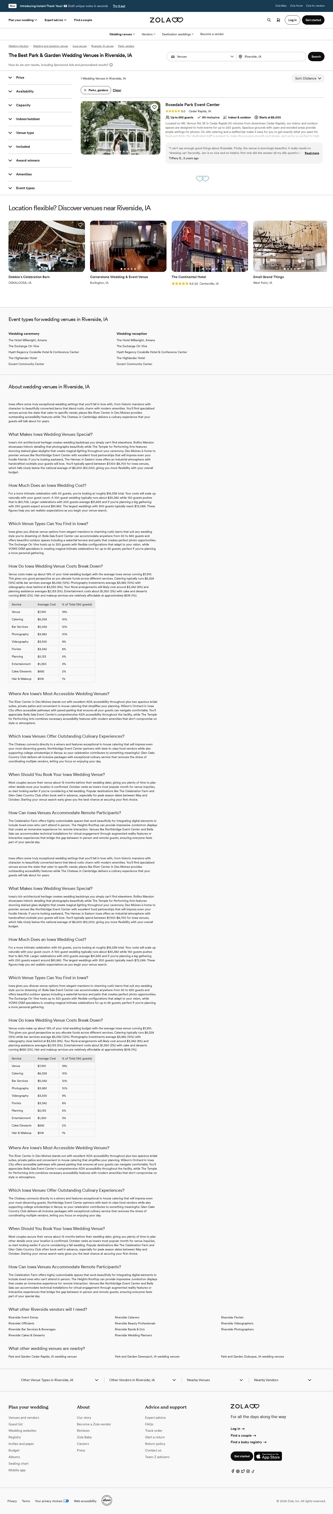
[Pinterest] (238, 1472)
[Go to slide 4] (124, 151)
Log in (238, 1429)
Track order (153, 1431)
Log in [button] (292, 20)
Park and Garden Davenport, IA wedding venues (147, 1356)
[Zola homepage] (166, 20)
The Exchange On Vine (23, 346)
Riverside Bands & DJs (130, 1329)
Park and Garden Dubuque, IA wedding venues (252, 1356)
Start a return (155, 1437)
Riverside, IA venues (102, 46)
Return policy (155, 1444)
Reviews (83, 1431)
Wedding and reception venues (50, 46)
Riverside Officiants (21, 1323)
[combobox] (271, 56)
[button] (232, 56)
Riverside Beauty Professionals (135, 1323)
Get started (242, 1456)
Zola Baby (281, 5)
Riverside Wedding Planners (133, 1335)
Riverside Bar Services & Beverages (31, 1329)
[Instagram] (248, 1472)
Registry (14, 1437)
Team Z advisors (157, 1457)
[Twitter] (243, 1472)
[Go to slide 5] (127, 151)
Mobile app (16, 1470)
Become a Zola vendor (94, 1424)
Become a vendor (212, 34)
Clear (117, 90)
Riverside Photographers (237, 1329)
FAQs (149, 1424)
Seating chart (18, 1463)
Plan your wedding (23, 20)
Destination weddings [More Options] (177, 34)
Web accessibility (85, 1501)
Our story (84, 1418)
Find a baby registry (249, 1442)
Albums (14, 1457)
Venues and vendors (23, 1418)
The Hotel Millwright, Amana (27, 340)
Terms (26, 1501)
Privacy (12, 1501)
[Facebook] (233, 1472)
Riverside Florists (232, 1317)
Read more (312, 153)
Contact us (153, 1450)
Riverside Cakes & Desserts (26, 1335)
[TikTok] (253, 1472)
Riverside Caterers (127, 1317)
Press (81, 1450)
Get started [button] (313, 20)
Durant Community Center (26, 364)
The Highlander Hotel (22, 358)
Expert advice (56, 20)
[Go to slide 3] (120, 151)
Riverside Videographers (237, 1323)
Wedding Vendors (18, 46)
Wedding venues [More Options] (122, 34)
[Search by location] (270, 56)
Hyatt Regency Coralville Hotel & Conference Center (43, 352)
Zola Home (296, 5)
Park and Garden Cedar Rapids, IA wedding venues (42, 1356)
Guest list (15, 1424)
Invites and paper (21, 1444)
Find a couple (83, 20)
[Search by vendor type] (202, 56)
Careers (83, 1444)
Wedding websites (22, 1431)
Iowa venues (80, 46)
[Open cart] (278, 20)
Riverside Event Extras (23, 1317)
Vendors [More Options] (148, 34)
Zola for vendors (315, 5)
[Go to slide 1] (113, 151)
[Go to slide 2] (117, 151)
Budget (13, 1450)
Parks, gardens (126, 46)
